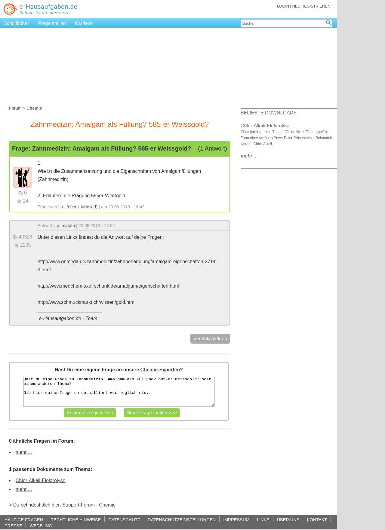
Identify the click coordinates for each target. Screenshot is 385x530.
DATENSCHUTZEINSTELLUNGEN (182, 519)
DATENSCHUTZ (124, 519)
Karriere (83, 23)
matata (68, 225)
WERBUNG (40, 525)
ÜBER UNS (288, 519)
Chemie (107, 504)
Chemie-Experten (160, 369)
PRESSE (13, 525)
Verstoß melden (210, 338)
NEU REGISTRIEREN (311, 6)
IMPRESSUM (236, 519)
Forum (15, 108)
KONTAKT (317, 519)
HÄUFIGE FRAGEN (24, 519)
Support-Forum (78, 504)
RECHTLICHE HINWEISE (76, 519)
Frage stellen (52, 23)
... (249, 155)
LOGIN (283, 6)
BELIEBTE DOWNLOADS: (269, 112)
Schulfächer (16, 23)
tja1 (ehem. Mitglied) (77, 206)
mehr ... (24, 452)
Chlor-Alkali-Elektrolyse (40, 480)
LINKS (263, 519)
